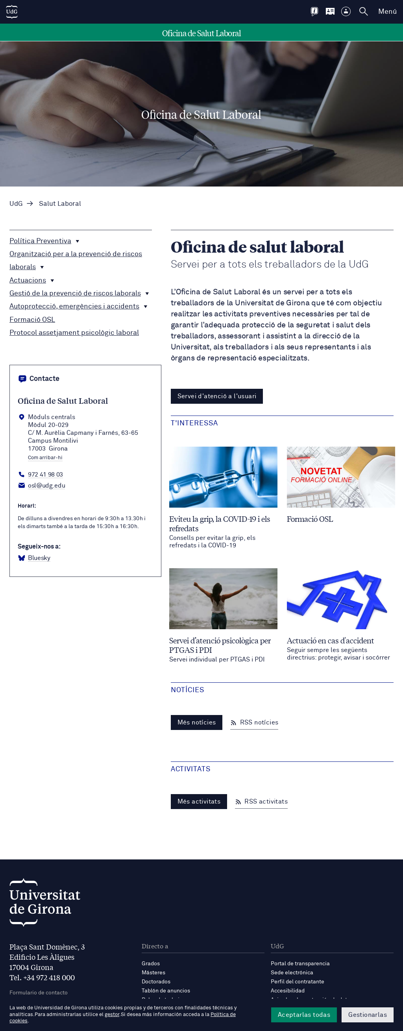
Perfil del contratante (297, 982)
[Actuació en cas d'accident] (341, 614)
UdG (16, 204)
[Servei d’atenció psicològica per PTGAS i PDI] (223, 615)
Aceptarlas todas (304, 1015)
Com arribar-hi (45, 458)
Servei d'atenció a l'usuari (217, 396)
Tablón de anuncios (166, 991)
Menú (387, 11)
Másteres (153, 973)
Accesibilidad (288, 991)
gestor (112, 1014)
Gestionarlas (367, 1015)
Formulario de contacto (38, 993)
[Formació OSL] (341, 485)
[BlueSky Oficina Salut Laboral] (34, 558)
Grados (151, 963)
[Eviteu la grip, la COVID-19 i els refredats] (223, 498)
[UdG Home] (12, 12)
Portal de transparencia (300, 963)
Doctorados (156, 982)
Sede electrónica (292, 973)
